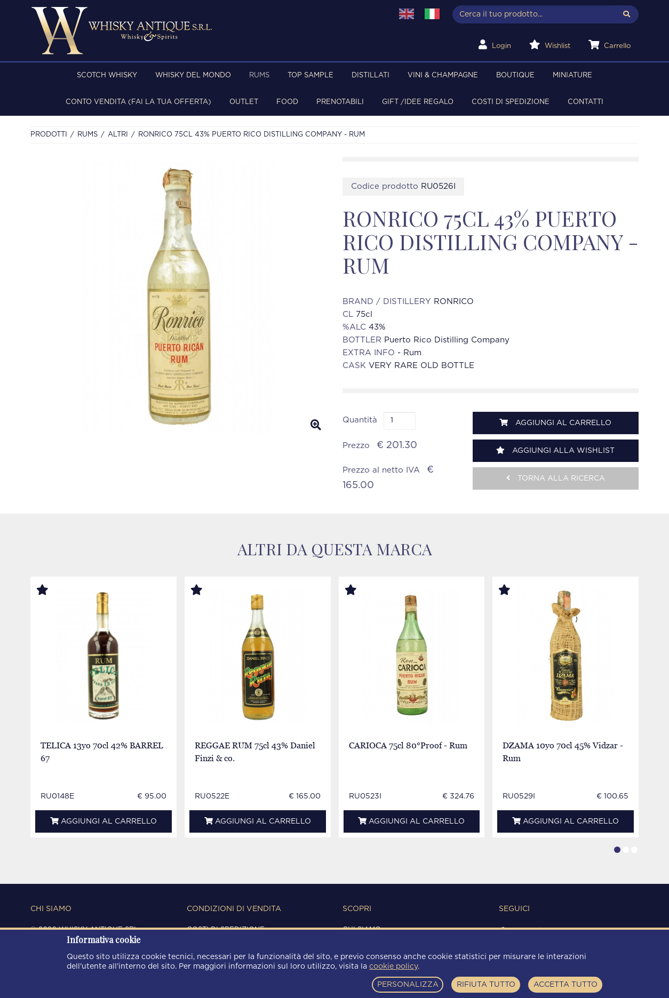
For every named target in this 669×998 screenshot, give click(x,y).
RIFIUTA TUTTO (486, 984)
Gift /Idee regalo (417, 102)
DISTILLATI (370, 75)
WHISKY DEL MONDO (193, 75)
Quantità (360, 420)
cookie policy (393, 966)
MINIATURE (572, 75)
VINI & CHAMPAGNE (443, 75)
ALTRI (118, 134)
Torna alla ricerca (555, 478)
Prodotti (48, 134)
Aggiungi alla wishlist (555, 450)
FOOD (287, 102)
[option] (178, 298)
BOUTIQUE (515, 75)
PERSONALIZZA (408, 984)
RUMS (259, 75)
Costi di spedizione (510, 102)
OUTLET (243, 102)
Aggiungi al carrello (555, 423)
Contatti (585, 102)
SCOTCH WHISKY (107, 75)
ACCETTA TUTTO (565, 984)
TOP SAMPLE (310, 75)
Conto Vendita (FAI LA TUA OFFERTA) (138, 102)
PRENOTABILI (340, 102)
